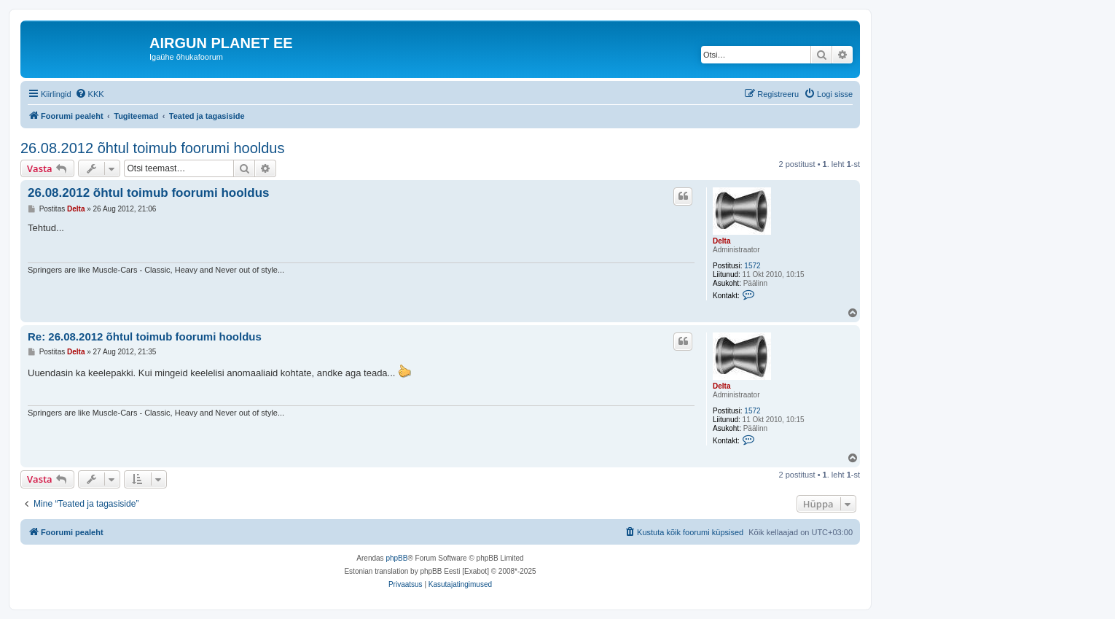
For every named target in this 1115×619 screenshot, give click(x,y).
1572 (752, 266)
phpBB (396, 558)
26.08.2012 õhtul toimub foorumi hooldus (152, 148)
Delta (721, 241)
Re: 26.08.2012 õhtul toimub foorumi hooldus (145, 336)
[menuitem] (89, 94)
